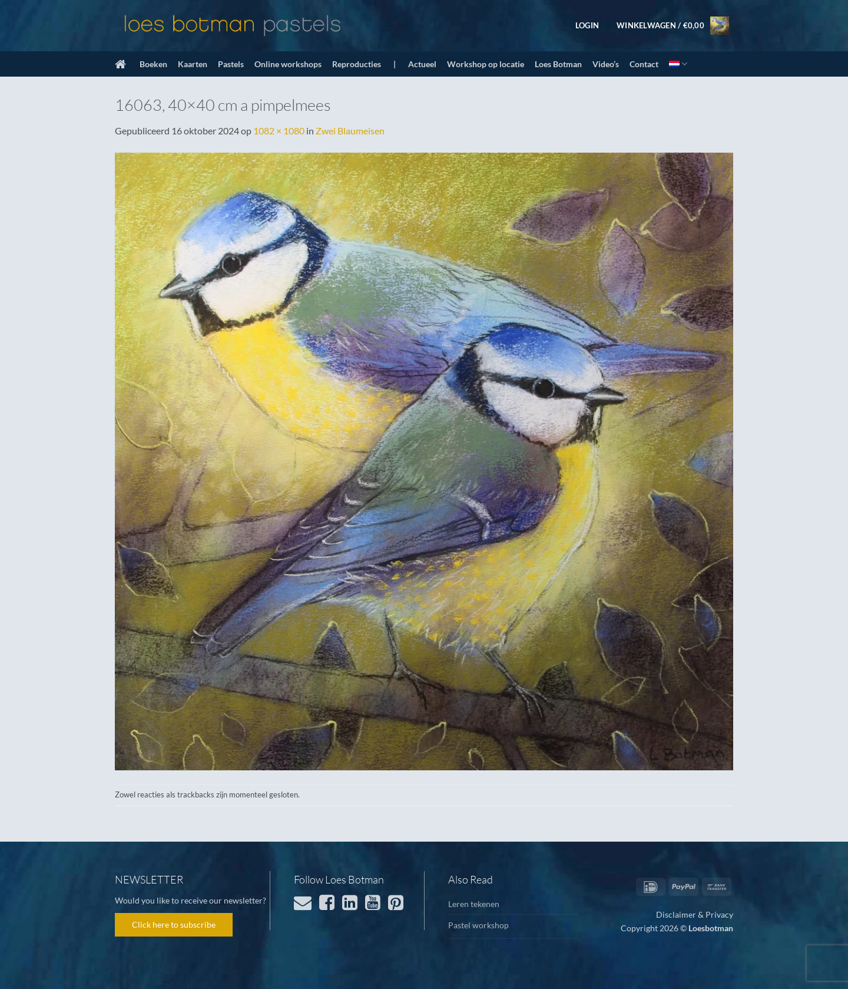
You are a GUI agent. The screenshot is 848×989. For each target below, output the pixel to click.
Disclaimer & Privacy (694, 914)
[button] (587, 25)
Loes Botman (558, 64)
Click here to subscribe (174, 924)
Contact (644, 64)
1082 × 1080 (278, 130)
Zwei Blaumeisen (350, 130)
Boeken (153, 64)
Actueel (422, 64)
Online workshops (288, 64)
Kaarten (192, 64)
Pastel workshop (478, 925)
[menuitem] (678, 63)
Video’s (605, 64)
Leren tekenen (473, 904)
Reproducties (356, 64)
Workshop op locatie (485, 64)
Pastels (231, 64)
